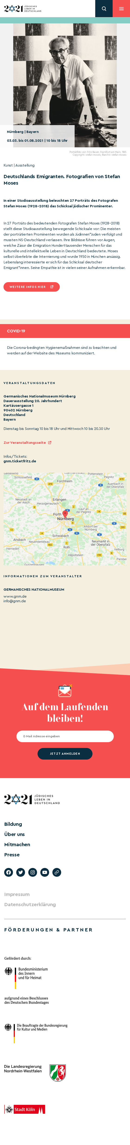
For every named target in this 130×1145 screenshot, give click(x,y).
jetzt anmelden (65, 753)
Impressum (17, 894)
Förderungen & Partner (48, 929)
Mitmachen (17, 844)
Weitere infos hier (28, 286)
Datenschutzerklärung (30, 904)
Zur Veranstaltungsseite (24, 443)
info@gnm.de (14, 601)
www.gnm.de (15, 596)
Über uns (14, 834)
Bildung (13, 824)
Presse (12, 854)
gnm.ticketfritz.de (19, 461)
